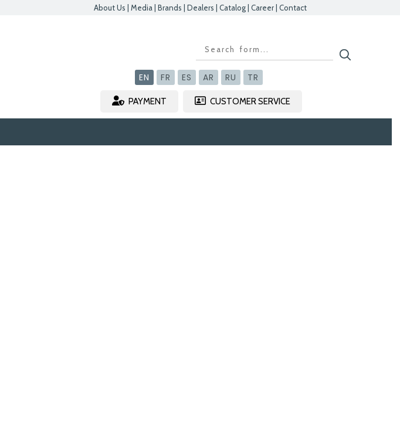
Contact (293, 7)
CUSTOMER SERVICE (242, 101)
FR (166, 77)
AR (208, 77)
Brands (170, 7)
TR (253, 77)
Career (262, 7)
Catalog (232, 7)
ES (187, 77)
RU (230, 77)
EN (144, 77)
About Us (110, 7)
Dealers (200, 7)
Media (141, 7)
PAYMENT (139, 101)
